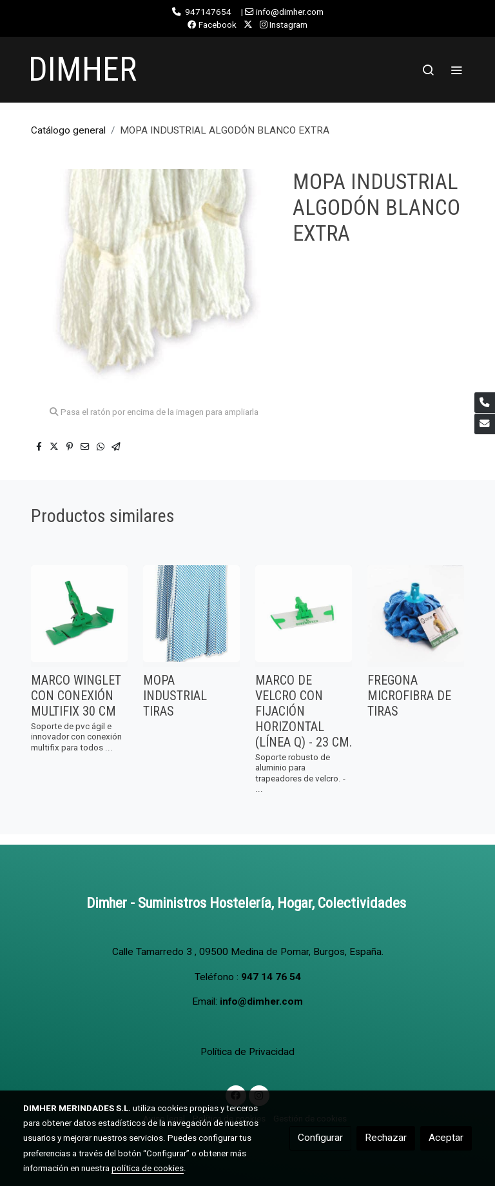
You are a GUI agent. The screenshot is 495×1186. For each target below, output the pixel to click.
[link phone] (484, 402)
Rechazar (386, 1137)
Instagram (283, 24)
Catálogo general (68, 130)
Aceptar (446, 1137)
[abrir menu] (456, 69)
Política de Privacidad (247, 1052)
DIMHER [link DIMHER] (82, 69)
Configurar (320, 1137)
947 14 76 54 (271, 977)
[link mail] (484, 424)
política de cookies (148, 1168)
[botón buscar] (428, 69)
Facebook (212, 24)
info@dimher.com (261, 1001)
